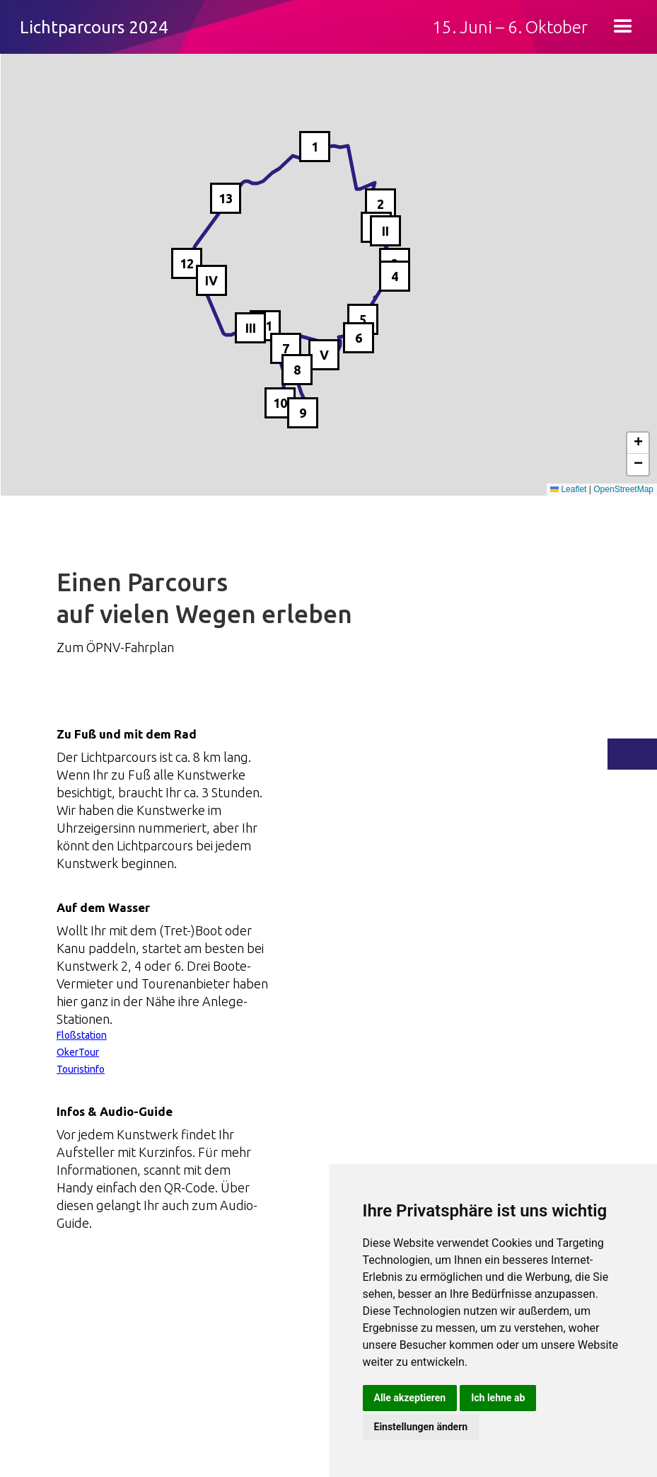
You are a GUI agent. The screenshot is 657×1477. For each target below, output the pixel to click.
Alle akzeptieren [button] (410, 1397)
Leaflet (568, 489)
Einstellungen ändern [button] (421, 1426)
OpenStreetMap (623, 489)
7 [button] (285, 348)
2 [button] (380, 204)
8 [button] (297, 370)
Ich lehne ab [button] (498, 1397)
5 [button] (362, 319)
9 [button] (302, 413)
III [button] (250, 328)
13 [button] (226, 198)
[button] (623, 27)
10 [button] (280, 403)
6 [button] (358, 338)
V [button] (324, 355)
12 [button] (187, 263)
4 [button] (394, 276)
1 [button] (314, 146)
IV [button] (211, 280)
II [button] (385, 231)
